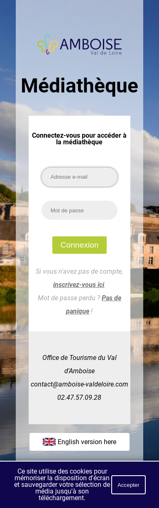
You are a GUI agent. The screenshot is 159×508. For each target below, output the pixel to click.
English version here (79, 442)
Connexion (80, 245)
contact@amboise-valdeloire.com (79, 384)
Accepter (128, 485)
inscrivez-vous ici (78, 285)
